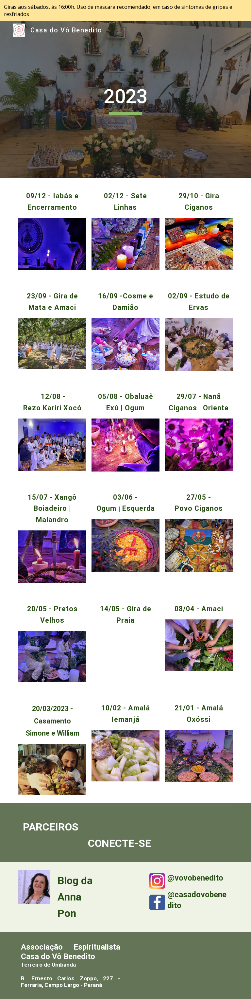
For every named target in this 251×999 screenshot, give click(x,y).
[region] (125, 10)
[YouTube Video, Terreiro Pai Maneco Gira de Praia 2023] (125, 656)
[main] (125, 99)
